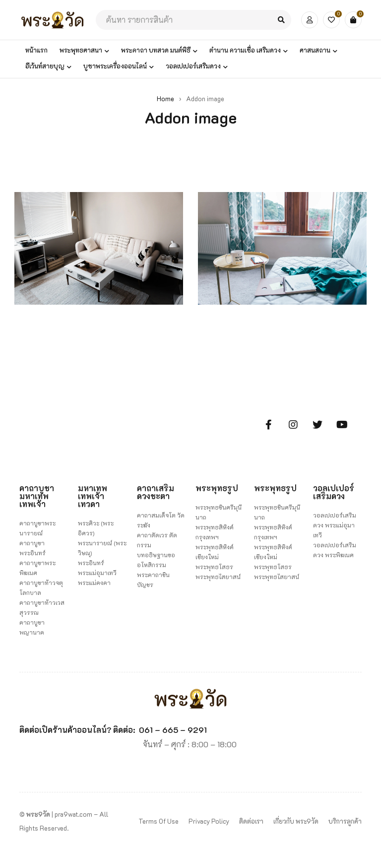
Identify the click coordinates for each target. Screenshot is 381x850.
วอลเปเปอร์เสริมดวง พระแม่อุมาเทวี (334, 525)
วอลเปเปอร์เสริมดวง (333, 492)
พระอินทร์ (91, 563)
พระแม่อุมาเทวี (97, 573)
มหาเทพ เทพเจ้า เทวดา (92, 496)
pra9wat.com (73, 814)
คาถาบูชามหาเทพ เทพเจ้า (36, 496)
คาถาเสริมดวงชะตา (155, 492)
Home (165, 98)
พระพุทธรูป (216, 488)
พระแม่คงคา (94, 583)
